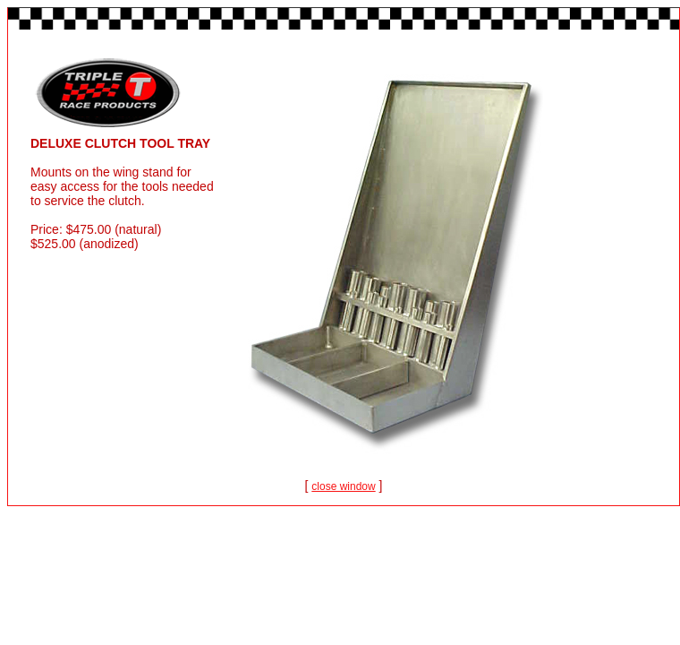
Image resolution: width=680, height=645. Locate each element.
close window (343, 486)
